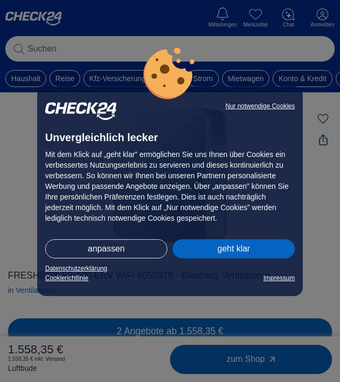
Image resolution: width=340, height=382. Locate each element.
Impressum (279, 278)
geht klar (233, 248)
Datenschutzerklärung (76, 268)
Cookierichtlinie (66, 278)
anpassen (106, 248)
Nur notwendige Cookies (260, 106)
